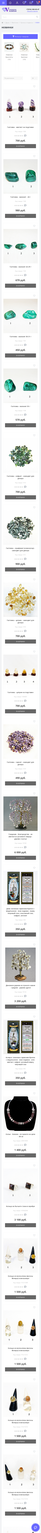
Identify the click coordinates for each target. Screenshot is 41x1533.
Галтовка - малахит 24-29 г (20, 267)
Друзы (7, 23)
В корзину (20, 146)
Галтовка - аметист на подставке (20, 127)
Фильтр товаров (21, 36)
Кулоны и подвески (27, 23)
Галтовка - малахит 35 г (20, 406)
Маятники (15, 23)
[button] (17, 3)
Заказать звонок (32, 11)
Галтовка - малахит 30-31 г (20, 336)
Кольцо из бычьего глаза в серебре (20, 1206)
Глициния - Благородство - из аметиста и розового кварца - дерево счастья (20, 836)
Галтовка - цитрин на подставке (20, 692)
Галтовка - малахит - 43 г (20, 197)
